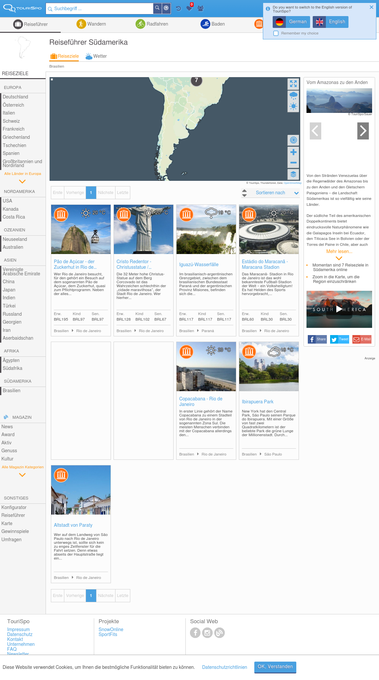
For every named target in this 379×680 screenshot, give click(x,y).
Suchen (161, 8)
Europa (12, 88)
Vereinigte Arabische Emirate (21, 271)
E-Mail (366, 339)
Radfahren (156, 24)
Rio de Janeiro (88, 331)
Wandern (96, 24)
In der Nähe (170, 9)
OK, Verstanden (275, 667)
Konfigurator (14, 507)
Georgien (12, 322)
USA (7, 201)
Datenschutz (20, 634)
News (7, 427)
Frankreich (14, 129)
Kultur (7, 459)
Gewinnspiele (15, 531)
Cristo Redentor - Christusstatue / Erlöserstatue (133, 265)
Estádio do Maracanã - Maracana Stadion (265, 265)
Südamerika (18, 381)
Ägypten (11, 360)
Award (7, 435)
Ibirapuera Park (257, 402)
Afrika (11, 351)
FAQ (12, 649)
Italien (9, 113)
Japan (9, 290)
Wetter (100, 56)
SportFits (108, 634)
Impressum (18, 629)
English (337, 22)
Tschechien (14, 145)
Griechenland (16, 137)
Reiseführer (35, 24)
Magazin (22, 417)
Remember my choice (300, 33)
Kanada (10, 209)
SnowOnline (111, 629)
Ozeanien (14, 230)
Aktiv (6, 443)
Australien (13, 247)
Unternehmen (21, 644)
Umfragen (11, 540)
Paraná (207, 331)
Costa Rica (14, 217)
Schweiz (11, 121)
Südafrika (12, 368)
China (8, 282)
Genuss (9, 451)
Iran (7, 330)
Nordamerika (19, 192)
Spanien (11, 153)
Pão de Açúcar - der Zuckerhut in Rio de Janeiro (74, 265)
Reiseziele (68, 56)
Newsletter (18, 654)
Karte (6, 523)
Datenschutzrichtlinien (224, 667)
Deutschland (15, 97)
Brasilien (56, 66)
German (298, 22)
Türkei (9, 306)
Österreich (13, 105)
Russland (12, 314)
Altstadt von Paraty (73, 525)
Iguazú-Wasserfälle (199, 265)
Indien (9, 298)
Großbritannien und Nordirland (22, 163)
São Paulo (273, 454)
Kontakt (15, 639)
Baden (217, 24)
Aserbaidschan (18, 338)
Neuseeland (15, 239)
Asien (10, 260)
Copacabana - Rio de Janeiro (200, 402)
